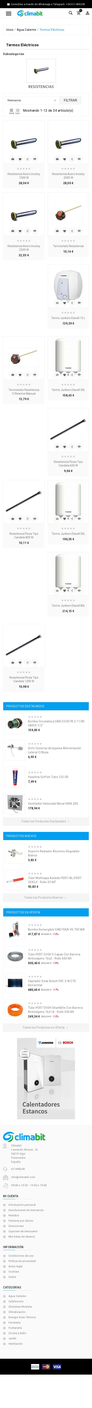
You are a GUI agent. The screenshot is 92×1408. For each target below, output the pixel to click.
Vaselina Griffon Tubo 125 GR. (48, 777)
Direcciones (16, 1226)
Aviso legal (16, 1266)
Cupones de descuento (23, 1231)
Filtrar (70, 100)
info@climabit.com (23, 1177)
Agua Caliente (17, 1296)
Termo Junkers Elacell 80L (68, 605)
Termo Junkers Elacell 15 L (68, 318)
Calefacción (16, 1301)
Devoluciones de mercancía (26, 1210)
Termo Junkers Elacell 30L (68, 390)
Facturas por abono (21, 1220)
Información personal (22, 1204)
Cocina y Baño (18, 1333)
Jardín (12, 1338)
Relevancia (32, 100)
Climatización (17, 1311)
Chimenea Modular (20, 1306)
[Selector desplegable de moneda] (87, 13)
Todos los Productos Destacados (45, 821)
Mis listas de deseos (22, 1236)
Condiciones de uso (21, 1255)
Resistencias (41, 86)
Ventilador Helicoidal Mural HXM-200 (53, 803)
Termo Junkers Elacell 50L (68, 533)
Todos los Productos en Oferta (45, 1027)
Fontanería (15, 1327)
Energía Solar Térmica (22, 1317)
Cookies (14, 1271)
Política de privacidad (22, 1261)
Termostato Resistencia (68, 246)
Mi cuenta (10, 1196)
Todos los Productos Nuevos (45, 897)
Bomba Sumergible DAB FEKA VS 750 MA (56, 929)
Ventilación (16, 1343)
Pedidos (14, 1215)
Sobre (12, 1276)
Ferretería (15, 1322)
